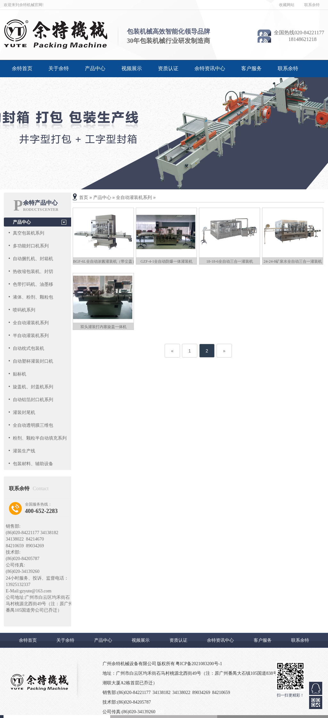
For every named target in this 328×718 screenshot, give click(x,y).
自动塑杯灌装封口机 (33, 361)
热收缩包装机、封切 (33, 271)
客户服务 (251, 68)
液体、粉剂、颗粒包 (33, 297)
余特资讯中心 (209, 68)
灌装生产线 (24, 450)
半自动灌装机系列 (31, 335)
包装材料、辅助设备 (33, 463)
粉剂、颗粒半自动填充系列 (40, 438)
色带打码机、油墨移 (33, 284)
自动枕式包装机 (28, 348)
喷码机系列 (24, 309)
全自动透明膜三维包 (33, 425)
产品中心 (95, 68)
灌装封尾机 (24, 412)
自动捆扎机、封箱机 (33, 258)
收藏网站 (286, 5)
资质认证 (168, 68)
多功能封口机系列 (31, 245)
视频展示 (131, 68)
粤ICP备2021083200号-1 (199, 663)
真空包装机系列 (28, 232)
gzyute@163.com (36, 591)
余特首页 (22, 68)
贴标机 (19, 373)
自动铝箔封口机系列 (33, 399)
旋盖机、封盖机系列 (33, 386)
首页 (83, 197)
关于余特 (58, 68)
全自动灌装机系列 (31, 322)
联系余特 (312, 5)
